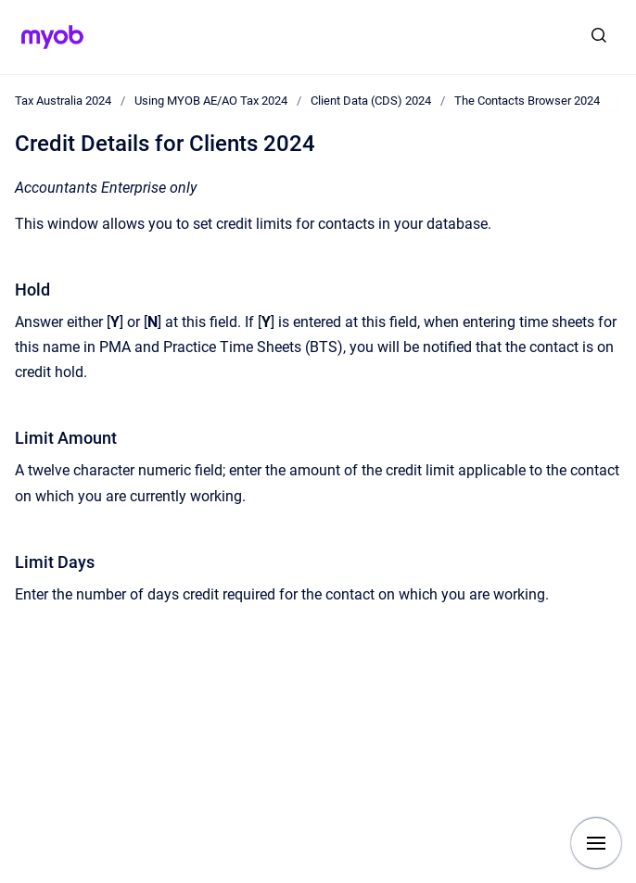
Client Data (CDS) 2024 (371, 100)
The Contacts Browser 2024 (527, 100)
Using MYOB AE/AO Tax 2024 (210, 100)
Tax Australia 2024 (63, 100)
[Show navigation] (596, 843)
